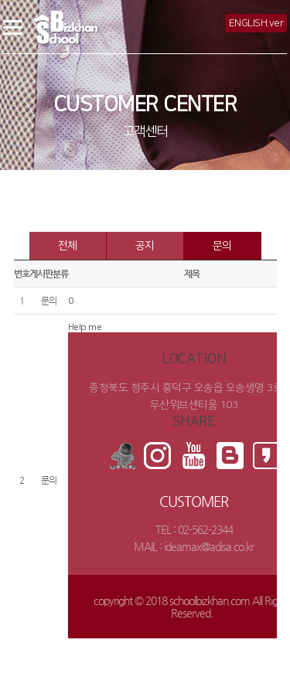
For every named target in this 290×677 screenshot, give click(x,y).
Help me (85, 327)
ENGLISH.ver (256, 23)
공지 (145, 246)
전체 (67, 246)
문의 (222, 246)
